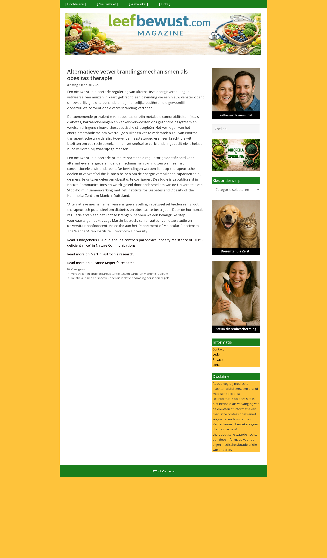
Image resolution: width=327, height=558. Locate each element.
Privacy (217, 359)
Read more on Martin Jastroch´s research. (100, 254)
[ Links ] (164, 4)
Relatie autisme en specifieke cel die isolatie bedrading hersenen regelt (120, 278)
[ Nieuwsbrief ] (107, 4)
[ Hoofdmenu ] (75, 4)
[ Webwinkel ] (138, 4)
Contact (218, 349)
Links (216, 364)
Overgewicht (80, 269)
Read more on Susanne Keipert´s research (101, 262)
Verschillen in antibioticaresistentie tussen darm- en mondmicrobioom (119, 273)
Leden (216, 354)
